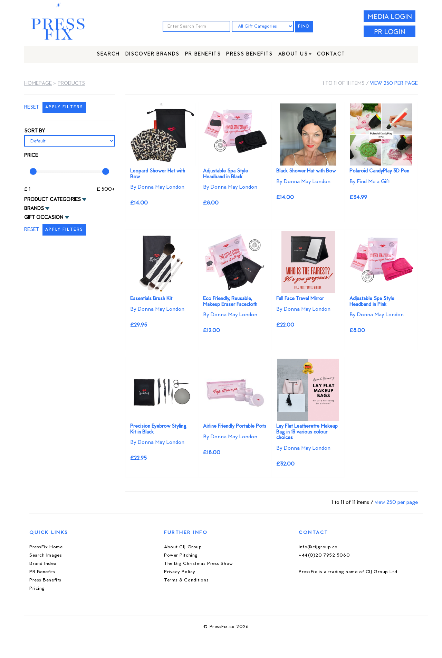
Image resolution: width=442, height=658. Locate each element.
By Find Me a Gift (369, 181)
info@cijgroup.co (318, 547)
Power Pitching (181, 555)
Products (71, 83)
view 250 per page (394, 83)
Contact (331, 54)
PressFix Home (46, 547)
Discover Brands (152, 54)
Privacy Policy (179, 572)
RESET (31, 107)
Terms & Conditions (186, 580)
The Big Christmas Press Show (198, 564)
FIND (304, 26)
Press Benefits (249, 54)
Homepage (38, 83)
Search (108, 54)
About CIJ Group (183, 547)
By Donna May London (157, 187)
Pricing (37, 588)
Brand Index (42, 564)
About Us (294, 54)
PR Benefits (203, 54)
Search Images (45, 555)
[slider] (33, 171)
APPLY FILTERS (64, 107)
